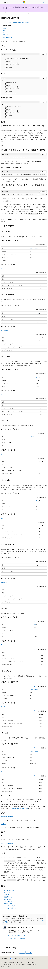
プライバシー (34, 962)
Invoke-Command (9, 890)
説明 (4, 30)
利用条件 (29, 964)
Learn (3, 13)
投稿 (28, 962)
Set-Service (7, 899)
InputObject (5, 582)
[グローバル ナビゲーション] (1, 2)
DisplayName (5, 330)
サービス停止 (8, 903)
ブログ (21, 962)
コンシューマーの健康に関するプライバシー (12, 964)
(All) (3, 268)
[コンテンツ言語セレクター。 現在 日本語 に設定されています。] (4, 958)
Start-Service (7, 901)
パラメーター (7, 35)
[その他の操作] (45, 13)
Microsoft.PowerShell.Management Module (18, 22)
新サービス (7, 894)
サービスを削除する (10, 908)
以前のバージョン (13, 962)
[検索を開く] (38, 2)
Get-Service (7, 892)
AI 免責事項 (4, 962)
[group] (24, 194)
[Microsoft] (24, 2)
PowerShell (9, 13)
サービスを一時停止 (10, 906)
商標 (34, 964)
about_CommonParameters (19, 808)
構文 (4, 28)
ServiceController (33, 565)
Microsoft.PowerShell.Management (23, 13)
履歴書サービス (8, 897)
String (37, 313)
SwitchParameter (34, 248)
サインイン (44, 2)
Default (4, 645)
